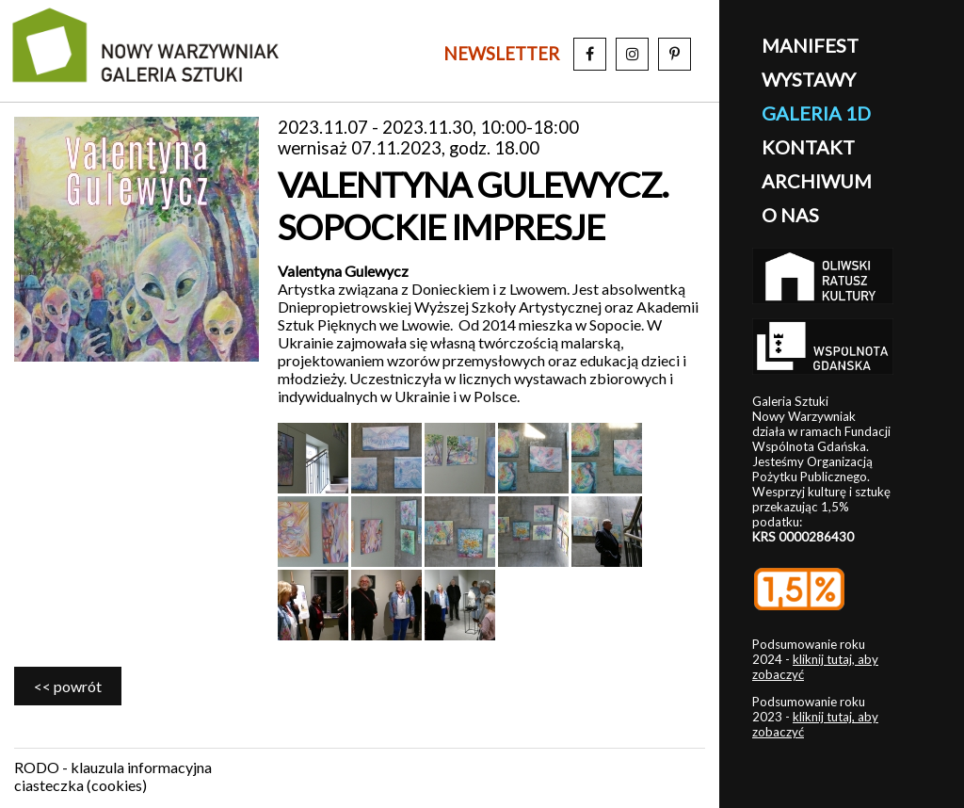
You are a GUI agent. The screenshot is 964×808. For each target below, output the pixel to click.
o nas (790, 214)
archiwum (817, 181)
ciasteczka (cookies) (80, 785)
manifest (810, 45)
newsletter (501, 53)
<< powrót (68, 686)
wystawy (809, 79)
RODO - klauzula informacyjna (113, 767)
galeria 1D (816, 113)
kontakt (808, 147)
